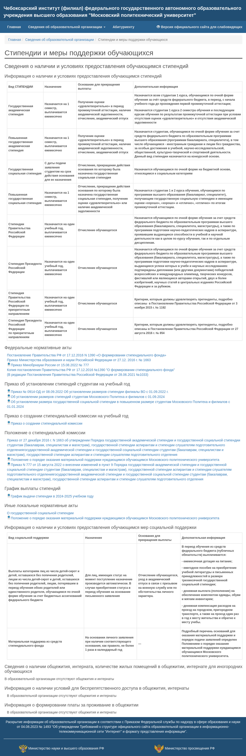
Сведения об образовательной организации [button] (66, 27)
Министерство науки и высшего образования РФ (66, 748)
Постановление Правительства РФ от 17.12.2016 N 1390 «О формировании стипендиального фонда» (86, 355)
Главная (16, 26)
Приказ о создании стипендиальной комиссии (44, 423)
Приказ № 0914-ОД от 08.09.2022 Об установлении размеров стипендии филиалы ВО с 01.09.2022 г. (87, 392)
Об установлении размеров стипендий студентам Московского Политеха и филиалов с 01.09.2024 (86, 397)
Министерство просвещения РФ (190, 748)
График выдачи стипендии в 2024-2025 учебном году (50, 496)
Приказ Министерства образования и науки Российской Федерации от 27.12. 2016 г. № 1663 (79, 360)
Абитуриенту (123, 27)
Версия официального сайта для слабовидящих (199, 27)
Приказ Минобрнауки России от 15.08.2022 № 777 (48, 365)
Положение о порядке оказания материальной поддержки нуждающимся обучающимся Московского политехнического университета (113, 460)
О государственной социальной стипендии (40, 513)
